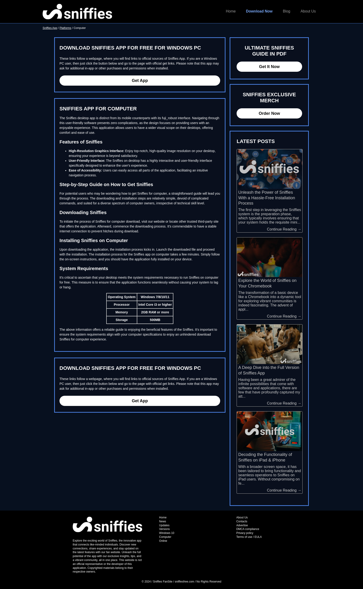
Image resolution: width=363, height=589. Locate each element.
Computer (165, 537)
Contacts (241, 521)
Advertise (242, 525)
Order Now (269, 113)
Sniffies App (50, 28)
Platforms (65, 28)
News (162, 521)
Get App (140, 80)
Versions (164, 529)
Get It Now (269, 66)
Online (163, 540)
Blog (286, 11)
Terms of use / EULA (249, 537)
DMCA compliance (247, 529)
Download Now (259, 11)
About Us (308, 11)
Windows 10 (166, 533)
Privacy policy (244, 533)
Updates (164, 525)
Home (231, 11)
